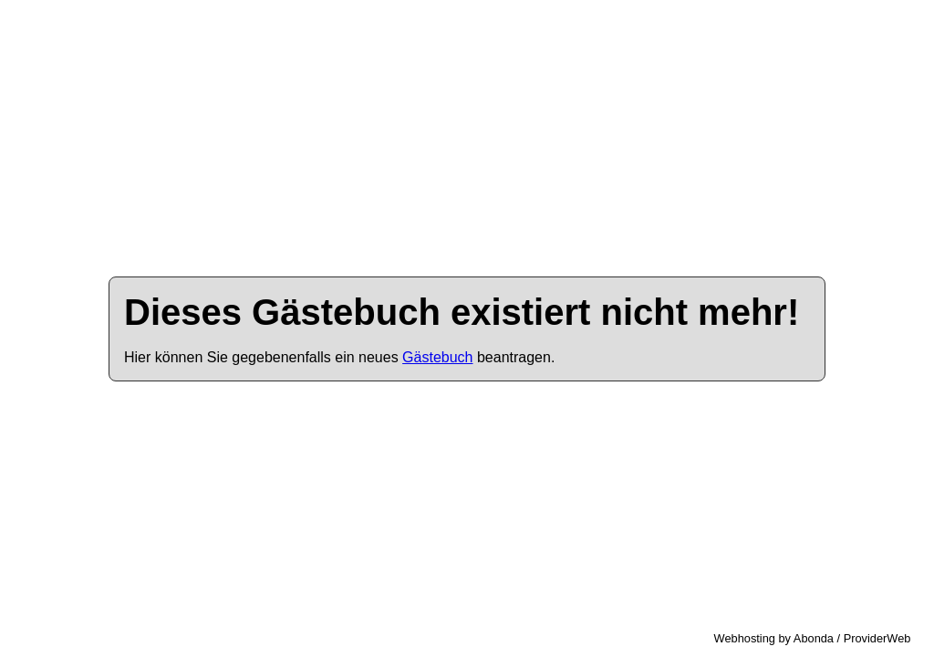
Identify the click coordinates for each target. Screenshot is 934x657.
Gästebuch (437, 357)
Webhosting (744, 638)
